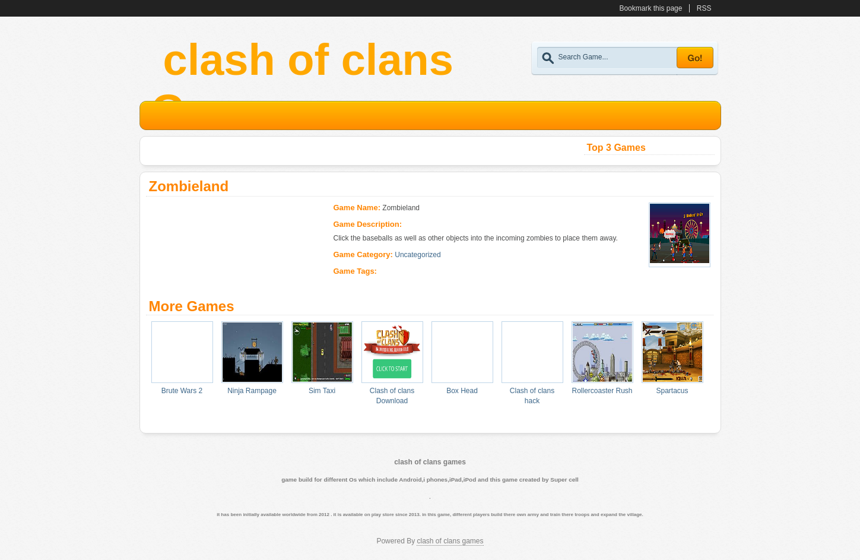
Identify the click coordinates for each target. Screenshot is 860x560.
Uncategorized (417, 255)
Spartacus (672, 391)
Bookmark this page (650, 8)
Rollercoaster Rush (602, 391)
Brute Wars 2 (182, 391)
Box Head (462, 391)
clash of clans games (450, 541)
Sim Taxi (322, 391)
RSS (704, 8)
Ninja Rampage (252, 391)
